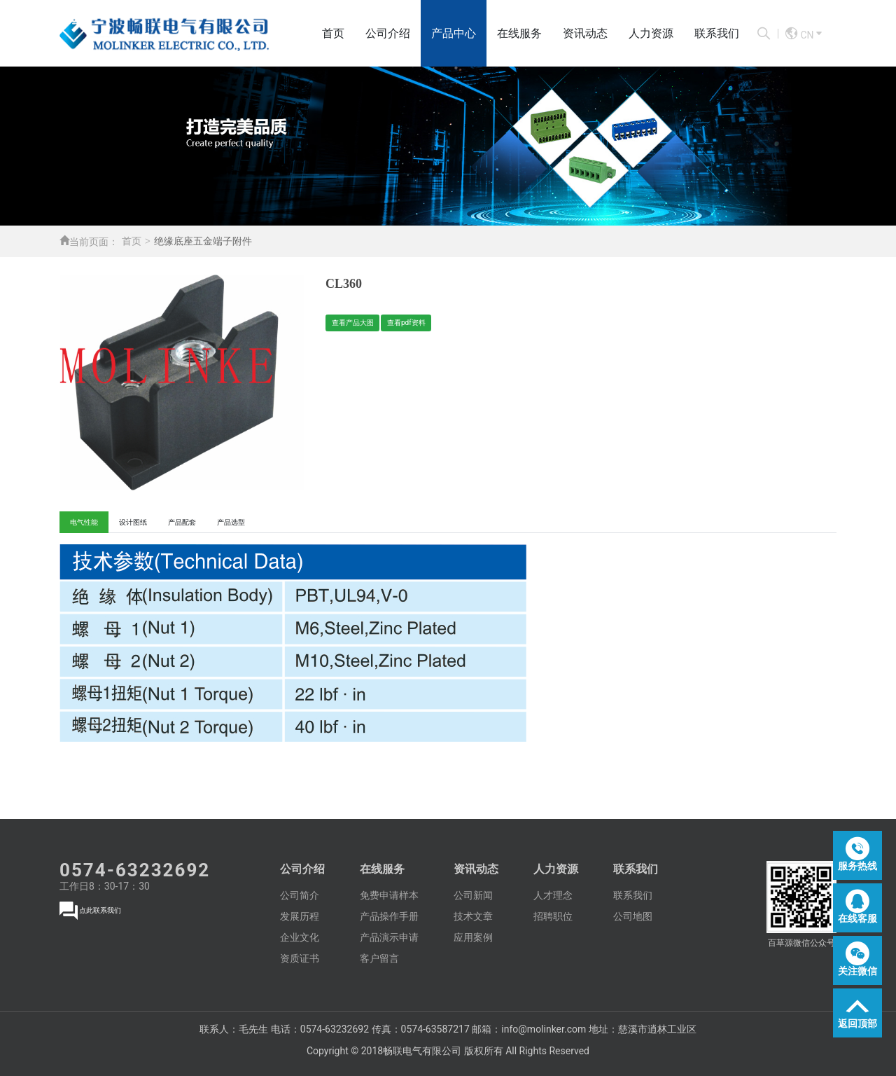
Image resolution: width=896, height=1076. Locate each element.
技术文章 (473, 916)
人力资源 (651, 33)
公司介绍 (387, 33)
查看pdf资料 (406, 322)
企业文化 (299, 937)
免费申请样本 (389, 895)
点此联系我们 (100, 910)
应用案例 (473, 937)
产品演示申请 (389, 937)
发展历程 (299, 916)
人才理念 (553, 895)
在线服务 (519, 33)
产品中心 (453, 33)
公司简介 (299, 895)
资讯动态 (585, 33)
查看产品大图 (353, 322)
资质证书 (299, 958)
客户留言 (379, 958)
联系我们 (716, 33)
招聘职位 (553, 916)
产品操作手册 (389, 916)
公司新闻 (473, 895)
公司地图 (632, 916)
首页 (333, 33)
